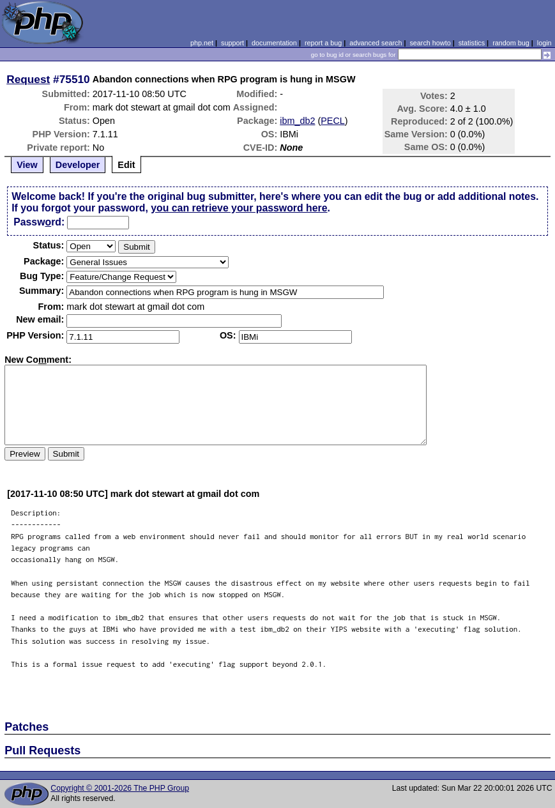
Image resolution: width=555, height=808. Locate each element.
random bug (510, 43)
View (27, 165)
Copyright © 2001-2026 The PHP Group (119, 788)
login (544, 43)
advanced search (375, 43)
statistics (472, 43)
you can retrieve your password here (239, 207)
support (232, 43)
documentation (274, 43)
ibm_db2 (297, 121)
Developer (78, 165)
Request (28, 79)
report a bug (323, 43)
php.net (201, 43)
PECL (333, 121)
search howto (429, 43)
